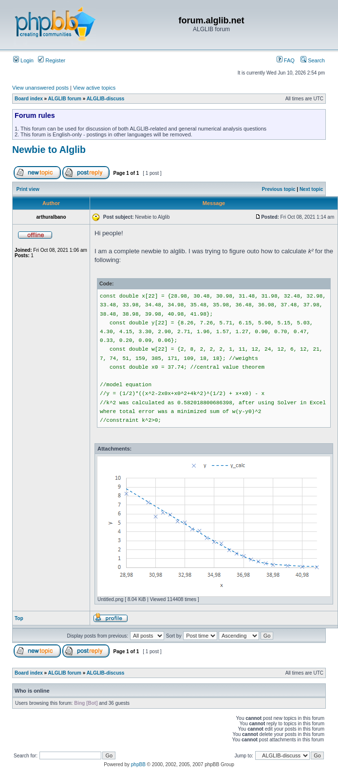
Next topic (311, 189)
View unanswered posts (40, 88)
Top (19, 618)
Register (51, 60)
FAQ (286, 60)
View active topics (94, 88)
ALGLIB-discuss (106, 98)
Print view (28, 189)
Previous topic (279, 189)
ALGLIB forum (64, 98)
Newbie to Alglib (49, 149)
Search (312, 60)
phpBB (138, 764)
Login (23, 60)
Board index (29, 98)
